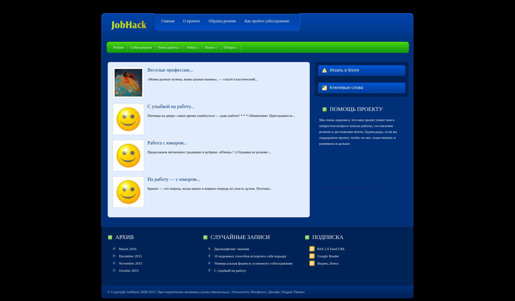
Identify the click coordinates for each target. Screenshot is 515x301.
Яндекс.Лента (323, 263)
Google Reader (324, 256)
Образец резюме (222, 21)
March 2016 (127, 249)
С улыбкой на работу (230, 270)
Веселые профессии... (170, 70)
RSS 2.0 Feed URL (327, 248)
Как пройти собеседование (267, 21)
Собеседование (140, 47)
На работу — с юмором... (173, 179)
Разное (211, 47)
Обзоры (230, 47)
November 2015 (130, 263)
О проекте (191, 21)
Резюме (118, 47)
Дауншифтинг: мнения (231, 249)
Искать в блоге (344, 70)
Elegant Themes (293, 292)
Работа (193, 47)
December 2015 (130, 256)
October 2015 (129, 270)
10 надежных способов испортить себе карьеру (250, 256)
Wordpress (258, 292)
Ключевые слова (346, 87)
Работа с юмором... (167, 142)
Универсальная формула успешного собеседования (253, 263)
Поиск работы (169, 47)
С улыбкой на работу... (170, 106)
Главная (167, 21)
